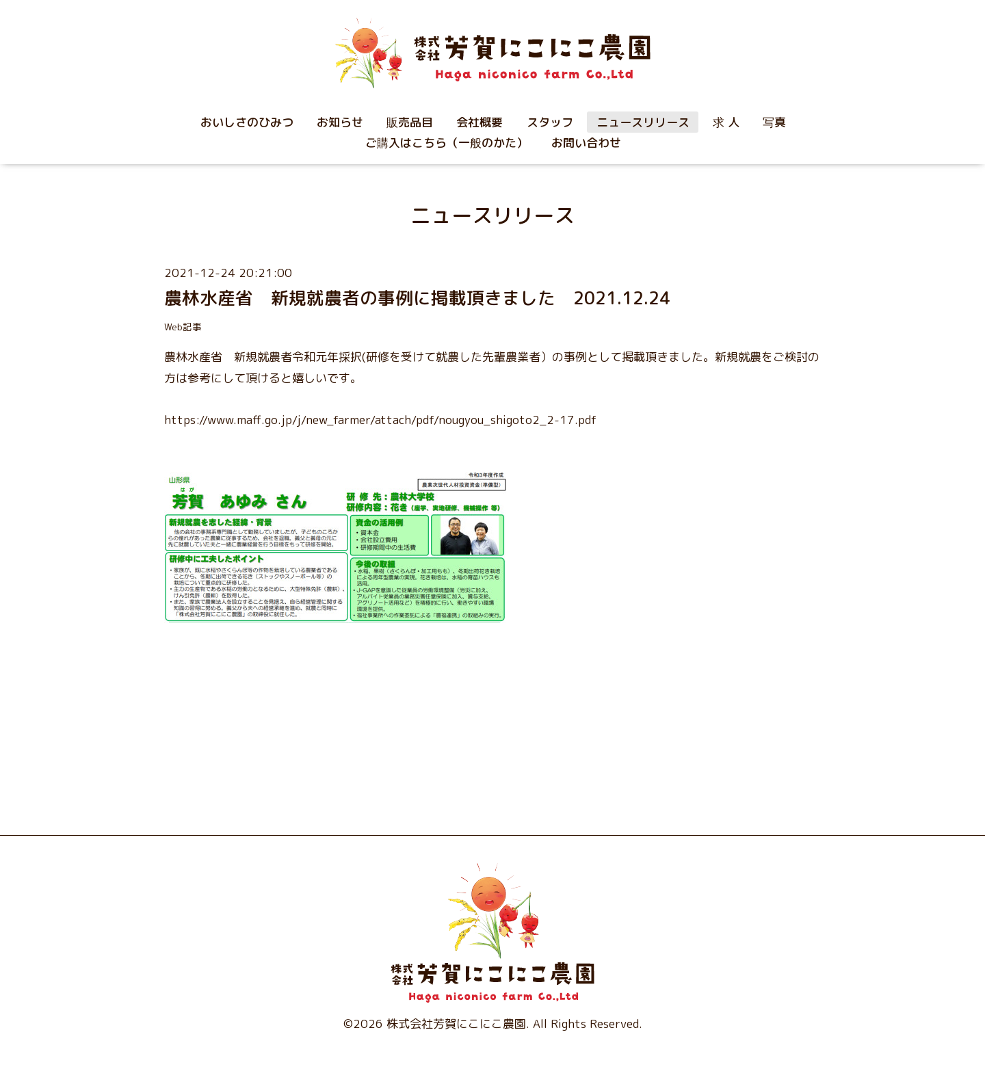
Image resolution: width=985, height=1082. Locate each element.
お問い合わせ (586, 142)
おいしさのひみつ (246, 122)
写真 (774, 122)
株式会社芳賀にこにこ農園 (456, 1023)
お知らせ (340, 122)
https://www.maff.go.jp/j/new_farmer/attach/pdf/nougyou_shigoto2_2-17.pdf (382, 419)
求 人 (726, 122)
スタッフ (550, 122)
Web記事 (183, 326)
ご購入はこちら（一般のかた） (446, 142)
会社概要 (479, 122)
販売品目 (409, 122)
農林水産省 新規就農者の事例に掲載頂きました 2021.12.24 (417, 298)
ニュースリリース (643, 122)
